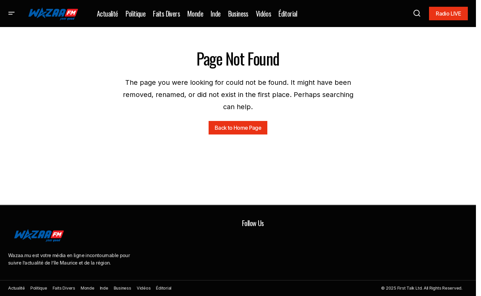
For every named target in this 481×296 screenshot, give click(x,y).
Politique (38, 288)
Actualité (16, 288)
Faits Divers (64, 288)
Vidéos (144, 288)
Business (122, 288)
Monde (88, 288)
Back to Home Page (238, 127)
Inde (104, 288)
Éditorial (163, 288)
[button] (11, 13)
